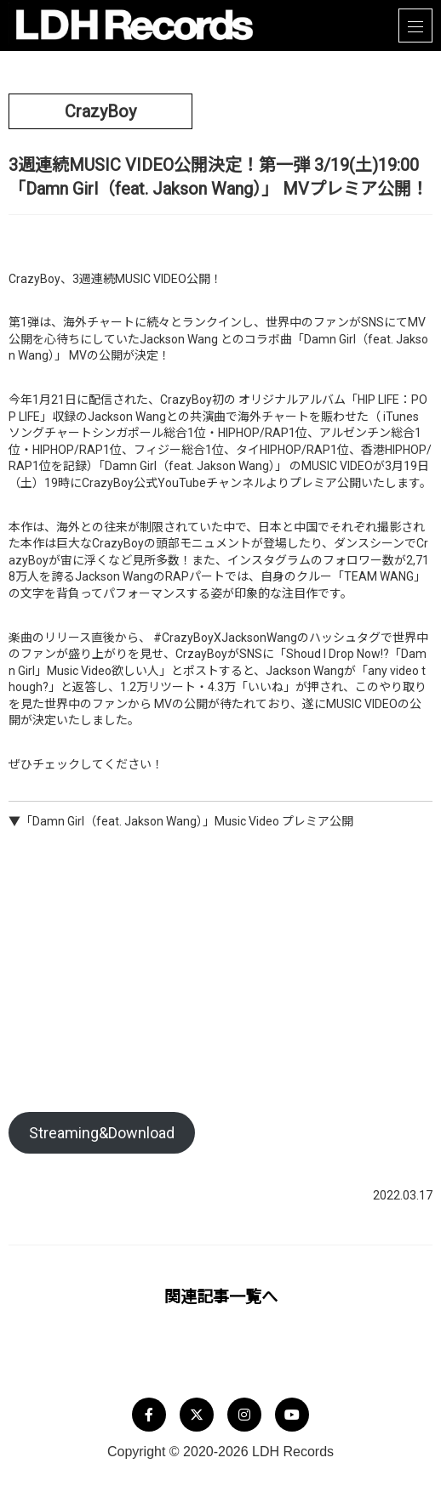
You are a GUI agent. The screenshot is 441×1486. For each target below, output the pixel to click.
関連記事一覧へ (221, 1297)
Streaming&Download (102, 1133)
